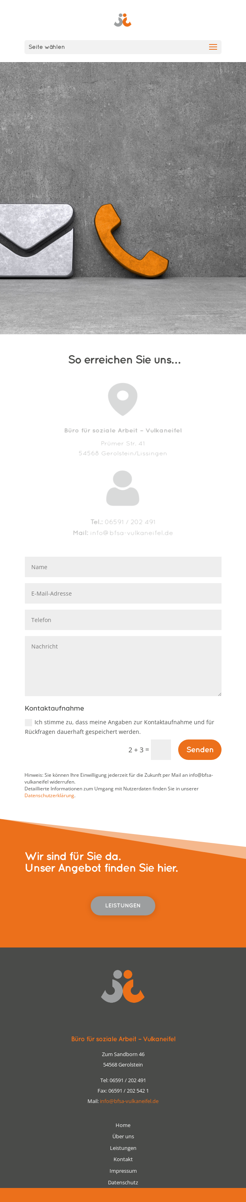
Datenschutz (123, 1182)
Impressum (123, 1170)
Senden (199, 750)
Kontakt (123, 1159)
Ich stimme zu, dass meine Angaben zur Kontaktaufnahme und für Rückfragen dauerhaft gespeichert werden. (119, 726)
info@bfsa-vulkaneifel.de (129, 1101)
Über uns (123, 1136)
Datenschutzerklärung (49, 795)
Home (123, 1125)
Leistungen (123, 905)
